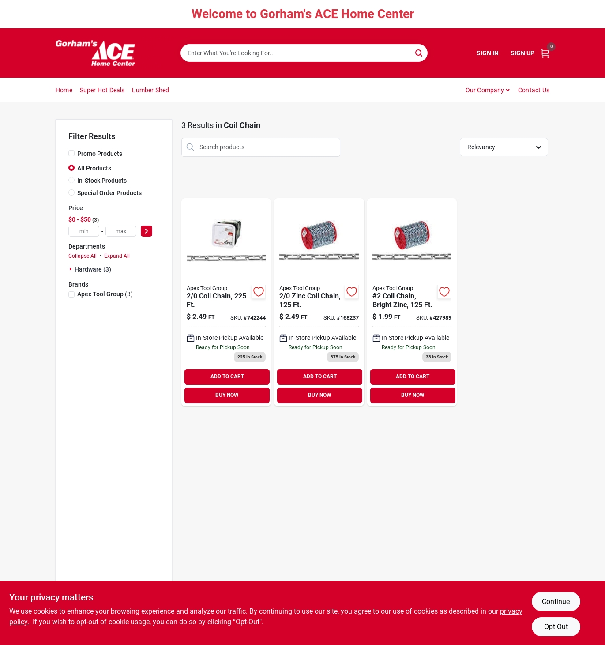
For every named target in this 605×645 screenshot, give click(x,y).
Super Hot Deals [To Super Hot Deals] (102, 90)
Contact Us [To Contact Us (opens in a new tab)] (533, 90)
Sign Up (522, 53)
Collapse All (82, 256)
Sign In (488, 53)
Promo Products (99, 153)
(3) (105, 294)
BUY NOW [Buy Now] (227, 395)
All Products (94, 168)
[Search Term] (304, 53)
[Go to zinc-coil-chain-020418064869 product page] (319, 302)
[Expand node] (71, 269)
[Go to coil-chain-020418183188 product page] (226, 302)
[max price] (120, 231)
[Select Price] (146, 231)
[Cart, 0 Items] (545, 53)
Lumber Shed (150, 90)
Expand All (117, 256)
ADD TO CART (227, 376)
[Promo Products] (71, 153)
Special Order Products (109, 193)
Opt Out (556, 626)
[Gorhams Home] (95, 53)
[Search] (419, 52)
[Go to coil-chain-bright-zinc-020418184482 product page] (412, 302)
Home (64, 90)
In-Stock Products (102, 180)
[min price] (83, 231)
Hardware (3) (93, 269)
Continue (556, 601)
